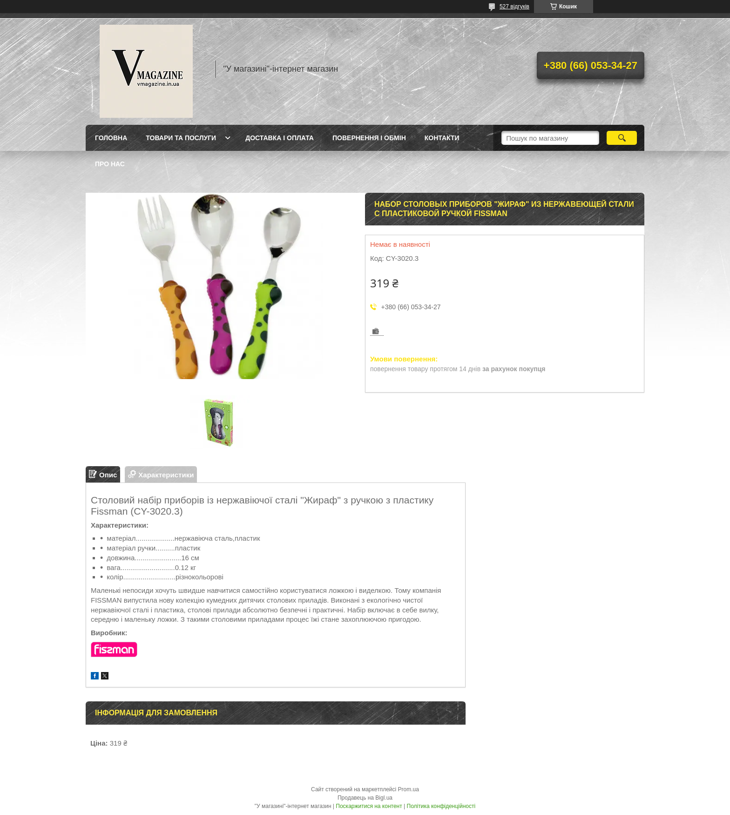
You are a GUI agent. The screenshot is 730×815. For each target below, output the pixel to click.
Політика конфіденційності (441, 806)
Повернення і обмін (369, 138)
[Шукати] (622, 138)
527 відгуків (514, 6)
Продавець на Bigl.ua (365, 798)
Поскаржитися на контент (369, 806)
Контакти (442, 138)
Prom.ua (408, 789)
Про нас (110, 164)
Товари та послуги (181, 138)
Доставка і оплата (279, 138)
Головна (111, 138)
